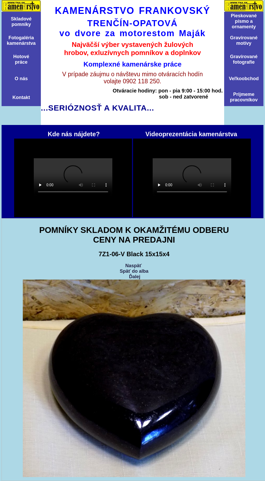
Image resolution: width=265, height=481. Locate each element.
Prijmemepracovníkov (244, 97)
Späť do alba (134, 271)
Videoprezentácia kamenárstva (192, 178)
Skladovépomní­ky (21, 21)
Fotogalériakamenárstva (21, 40)
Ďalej (134, 276)
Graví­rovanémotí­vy (243, 40)
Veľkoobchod (244, 78)
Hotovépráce (21, 59)
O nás (21, 78)
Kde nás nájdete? (73, 178)
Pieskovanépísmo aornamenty (244, 21)
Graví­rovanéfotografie (243, 59)
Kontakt (21, 97)
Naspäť (133, 265)
